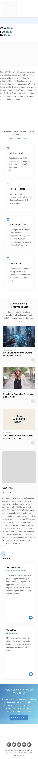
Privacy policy (19, 755)
